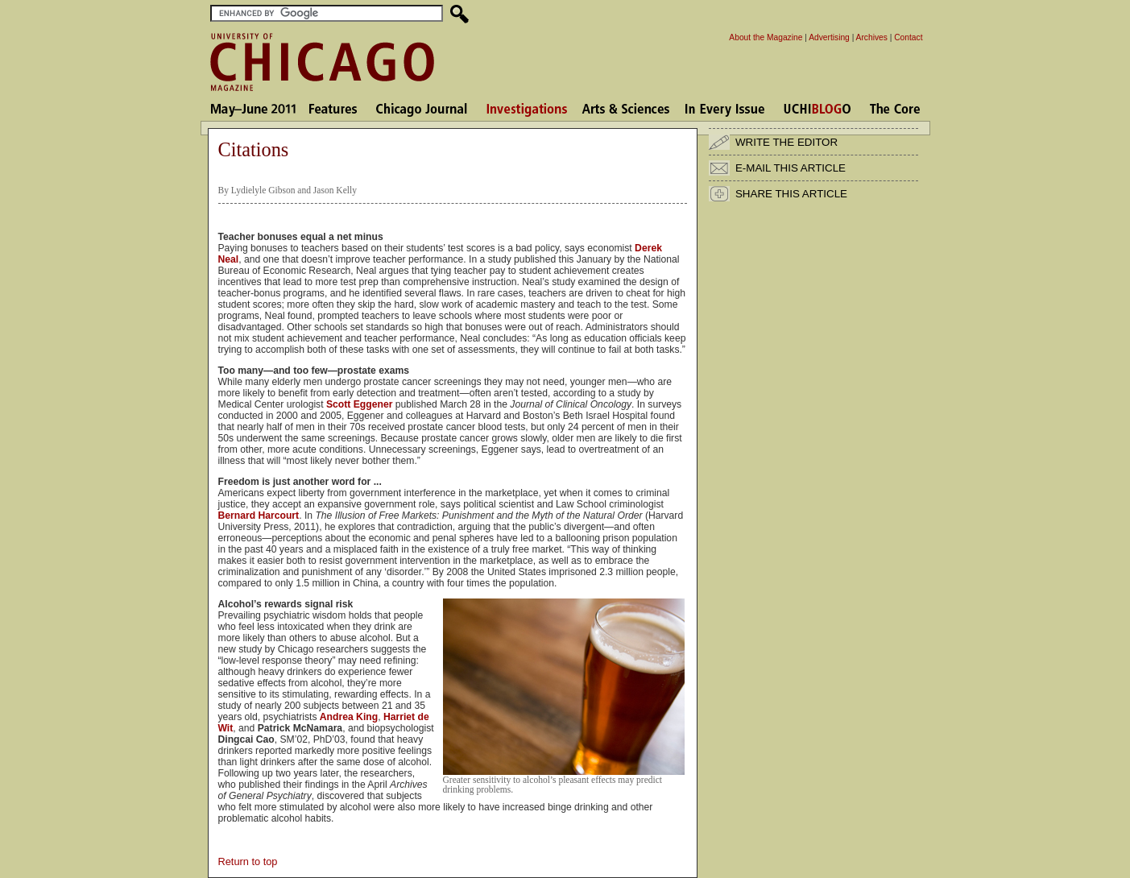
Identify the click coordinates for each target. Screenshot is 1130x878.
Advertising (829, 37)
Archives (872, 37)
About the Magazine (765, 37)
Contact (908, 37)
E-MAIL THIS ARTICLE (790, 168)
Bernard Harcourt (259, 515)
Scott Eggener (359, 404)
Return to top (248, 861)
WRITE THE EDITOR (786, 142)
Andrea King (349, 717)
